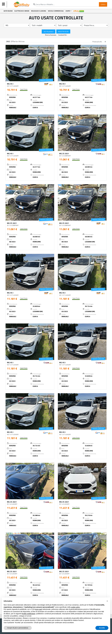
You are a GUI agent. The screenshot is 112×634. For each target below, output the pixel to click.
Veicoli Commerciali (56, 11)
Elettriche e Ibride (21, 11)
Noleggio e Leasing (38, 11)
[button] (7, 63)
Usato (68, 11)
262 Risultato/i (49, 31)
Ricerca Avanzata (51, 35)
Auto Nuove (8, 11)
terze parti (38, 609)
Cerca (103, 4)
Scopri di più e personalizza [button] (17, 628)
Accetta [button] (102, 628)
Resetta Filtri (63, 31)
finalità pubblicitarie (28, 614)
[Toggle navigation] (4, 4)
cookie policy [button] (75, 607)
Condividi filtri (62, 35)
